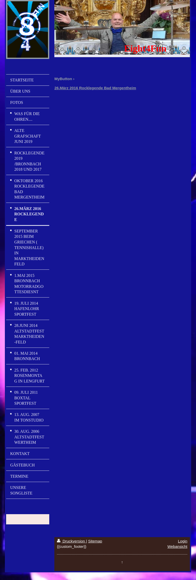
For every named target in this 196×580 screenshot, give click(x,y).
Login (182, 541)
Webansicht (177, 546)
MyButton (63, 79)
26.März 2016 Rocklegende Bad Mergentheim (95, 88)
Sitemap (95, 541)
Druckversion (71, 541)
